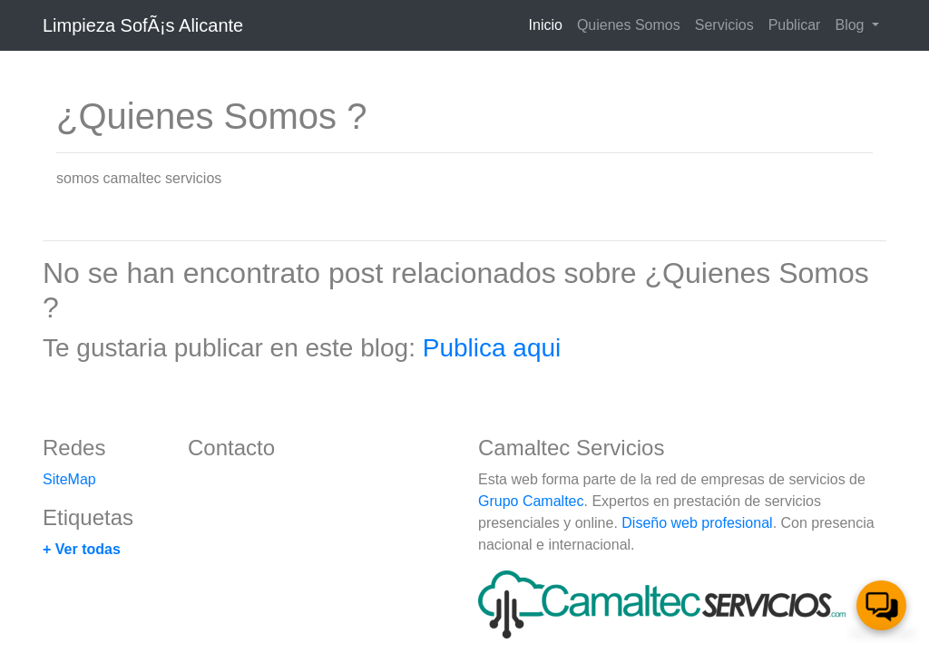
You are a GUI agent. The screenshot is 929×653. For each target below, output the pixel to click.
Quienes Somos (628, 25)
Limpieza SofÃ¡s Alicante (143, 25)
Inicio (549, 23)
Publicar (794, 25)
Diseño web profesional (696, 523)
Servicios (724, 25)
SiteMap (69, 479)
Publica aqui (492, 348)
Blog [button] (851, 25)
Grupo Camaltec (531, 501)
